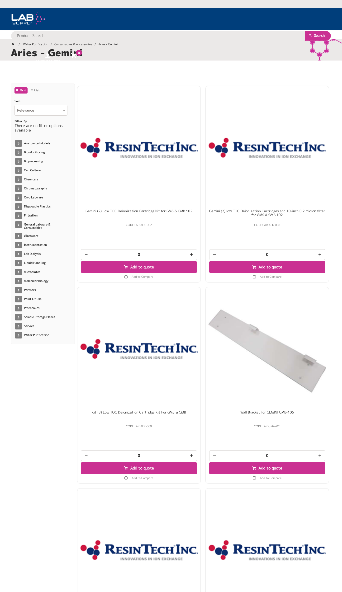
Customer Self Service (67, 573)
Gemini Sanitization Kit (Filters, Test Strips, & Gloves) (235, 284)
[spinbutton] (107, 188)
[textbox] (162, 19)
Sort (17, 101)
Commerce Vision (102, 573)
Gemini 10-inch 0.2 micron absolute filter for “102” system (106, 421)
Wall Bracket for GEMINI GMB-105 (299, 145)
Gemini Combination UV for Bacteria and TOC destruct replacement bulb (106, 286)
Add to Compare (110, 210)
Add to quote (109, 200)
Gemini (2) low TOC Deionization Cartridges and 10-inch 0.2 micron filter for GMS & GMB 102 (171, 148)
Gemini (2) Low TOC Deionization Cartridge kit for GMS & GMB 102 (106, 146)
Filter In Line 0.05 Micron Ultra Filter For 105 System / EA (299, 284)
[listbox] (40, 110)
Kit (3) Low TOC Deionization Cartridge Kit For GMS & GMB (235, 146)
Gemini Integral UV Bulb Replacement (171, 284)
